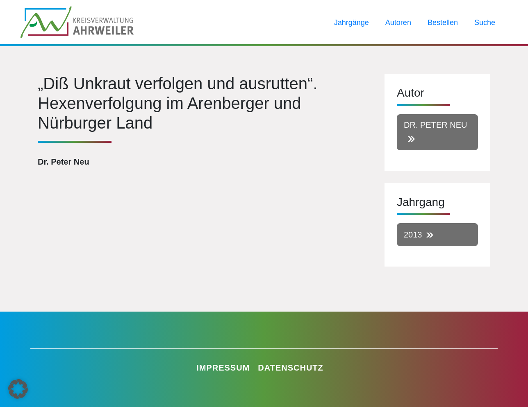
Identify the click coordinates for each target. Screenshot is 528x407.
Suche (484, 22)
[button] (18, 389)
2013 (413, 234)
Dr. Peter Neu (435, 124)
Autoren (398, 22)
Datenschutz (290, 367)
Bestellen (443, 22)
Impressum (223, 367)
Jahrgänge (351, 22)
